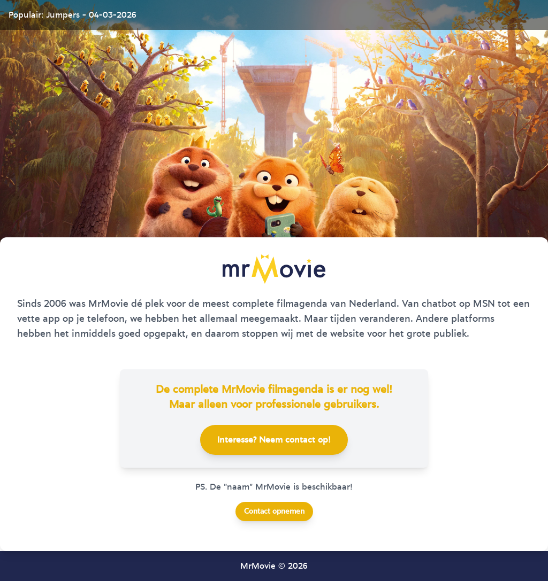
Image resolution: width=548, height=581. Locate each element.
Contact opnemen (274, 511)
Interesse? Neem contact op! (274, 440)
